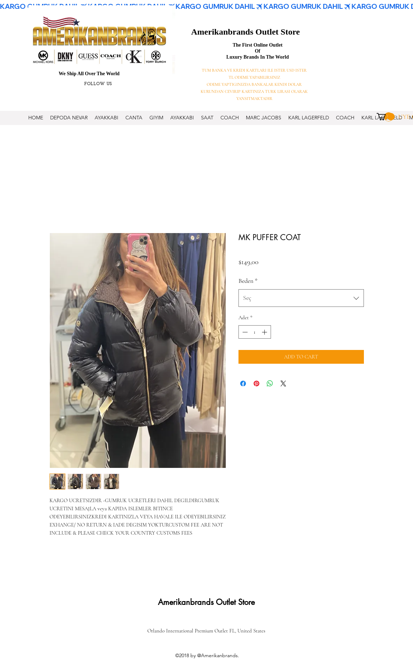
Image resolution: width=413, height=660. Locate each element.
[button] (386, 116)
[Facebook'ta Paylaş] (243, 383)
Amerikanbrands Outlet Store (245, 31)
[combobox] (301, 298)
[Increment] (265, 332)
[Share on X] (283, 383)
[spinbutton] (254, 332)
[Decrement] (244, 332)
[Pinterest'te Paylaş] (256, 383)
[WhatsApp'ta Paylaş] (270, 383)
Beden (248, 281)
